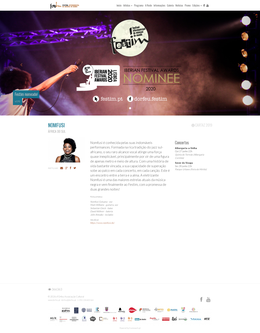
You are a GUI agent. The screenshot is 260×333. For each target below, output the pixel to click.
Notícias (179, 5)
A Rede (148, 5)
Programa (138, 5)
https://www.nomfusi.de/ (102, 222)
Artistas (127, 5)
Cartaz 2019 (202, 125)
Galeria (170, 5)
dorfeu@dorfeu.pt (68, 300)
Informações (159, 5)
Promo (188, 5)
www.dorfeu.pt (54, 300)
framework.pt (135, 328)
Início (119, 5)
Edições (197, 5)
